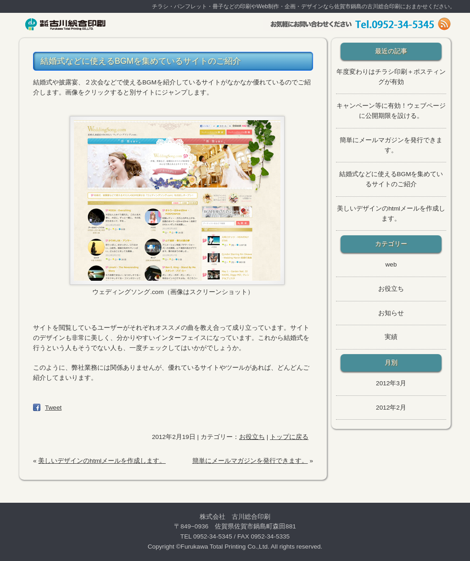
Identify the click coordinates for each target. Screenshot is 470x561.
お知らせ (391, 313)
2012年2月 (391, 407)
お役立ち (252, 436)
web (391, 264)
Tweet (53, 407)
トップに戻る (289, 436)
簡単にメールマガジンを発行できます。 (250, 460)
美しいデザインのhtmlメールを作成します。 (102, 460)
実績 (391, 336)
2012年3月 (391, 383)
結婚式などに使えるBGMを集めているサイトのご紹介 (140, 61)
